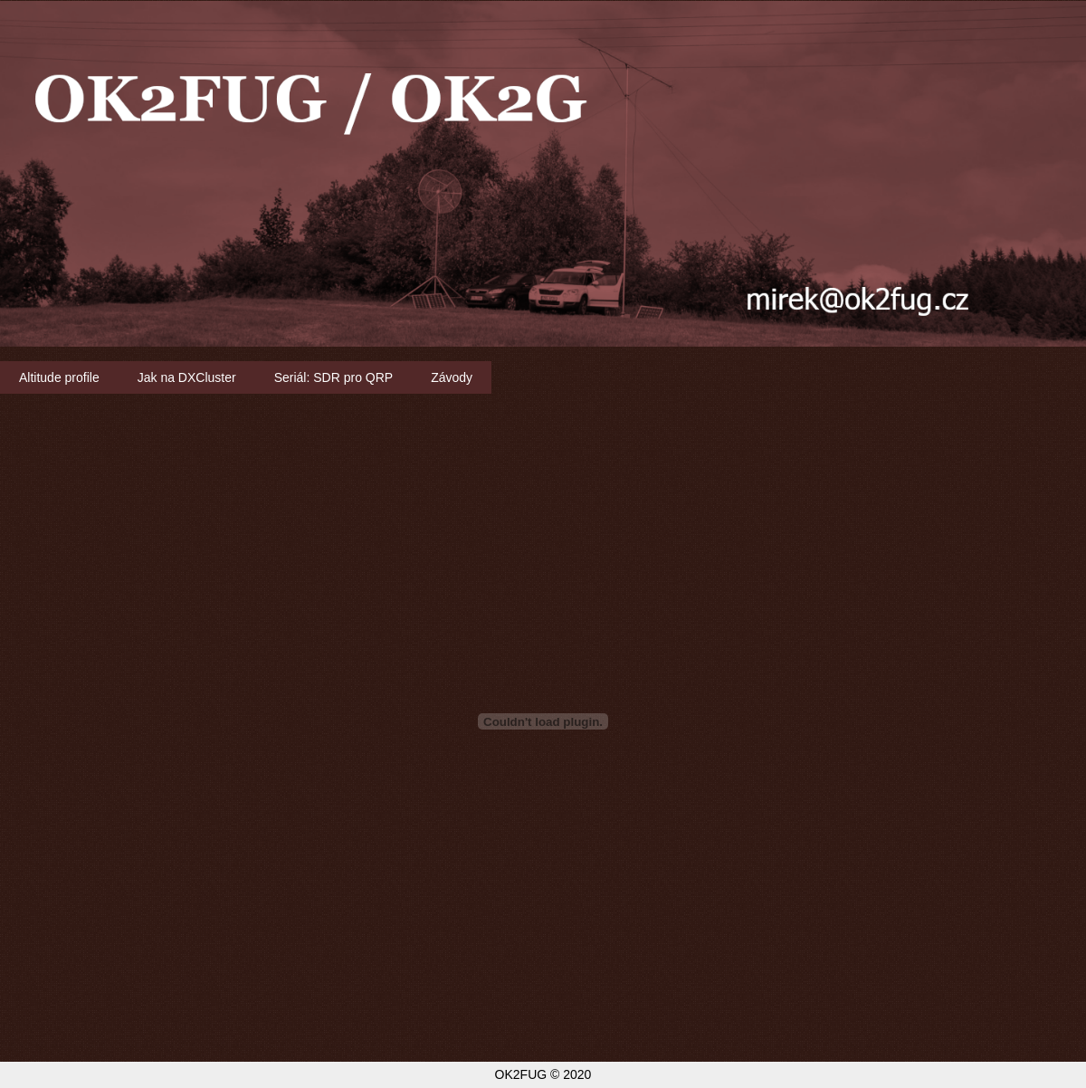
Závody (451, 377)
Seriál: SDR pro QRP (333, 377)
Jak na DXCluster (187, 377)
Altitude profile (59, 377)
